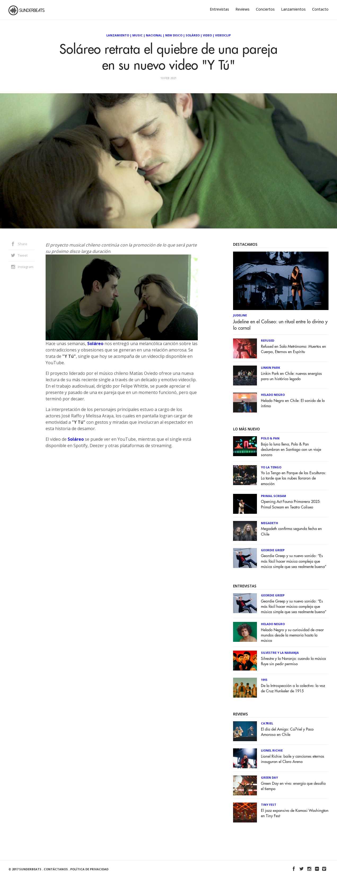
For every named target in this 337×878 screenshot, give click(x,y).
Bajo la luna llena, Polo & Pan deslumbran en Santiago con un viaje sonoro (291, 449)
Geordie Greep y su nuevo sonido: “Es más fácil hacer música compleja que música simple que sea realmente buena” (293, 561)
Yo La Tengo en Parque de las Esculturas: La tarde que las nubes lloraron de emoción (293, 478)
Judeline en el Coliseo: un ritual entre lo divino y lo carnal (280, 324)
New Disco (173, 35)
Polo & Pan (270, 438)
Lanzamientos (293, 9)
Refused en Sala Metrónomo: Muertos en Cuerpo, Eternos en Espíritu (293, 349)
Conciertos (265, 9)
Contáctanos (56, 869)
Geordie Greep (273, 550)
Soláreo (193, 35)
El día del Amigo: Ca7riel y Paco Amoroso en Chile (287, 732)
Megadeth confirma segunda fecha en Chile (291, 531)
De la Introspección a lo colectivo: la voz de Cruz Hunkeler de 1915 (293, 688)
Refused (267, 340)
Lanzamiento (117, 35)
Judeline (240, 315)
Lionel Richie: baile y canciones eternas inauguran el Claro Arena (292, 759)
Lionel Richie (272, 750)
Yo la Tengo (271, 467)
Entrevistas (219, 9)
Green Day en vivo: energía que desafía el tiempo (293, 786)
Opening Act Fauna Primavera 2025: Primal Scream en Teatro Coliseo (291, 504)
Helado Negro (273, 395)
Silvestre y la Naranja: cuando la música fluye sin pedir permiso (293, 661)
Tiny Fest (268, 805)
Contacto (320, 9)
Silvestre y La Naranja (280, 653)
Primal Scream (273, 496)
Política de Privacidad (89, 869)
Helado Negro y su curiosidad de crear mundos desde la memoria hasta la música (292, 635)
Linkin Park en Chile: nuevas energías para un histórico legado (291, 376)
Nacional (154, 35)
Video (207, 35)
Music (137, 35)
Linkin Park (270, 368)
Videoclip (223, 35)
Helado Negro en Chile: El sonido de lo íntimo (293, 403)
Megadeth (269, 523)
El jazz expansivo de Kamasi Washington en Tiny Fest (295, 813)
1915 (264, 680)
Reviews (242, 9)
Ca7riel (267, 723)
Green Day (269, 777)
